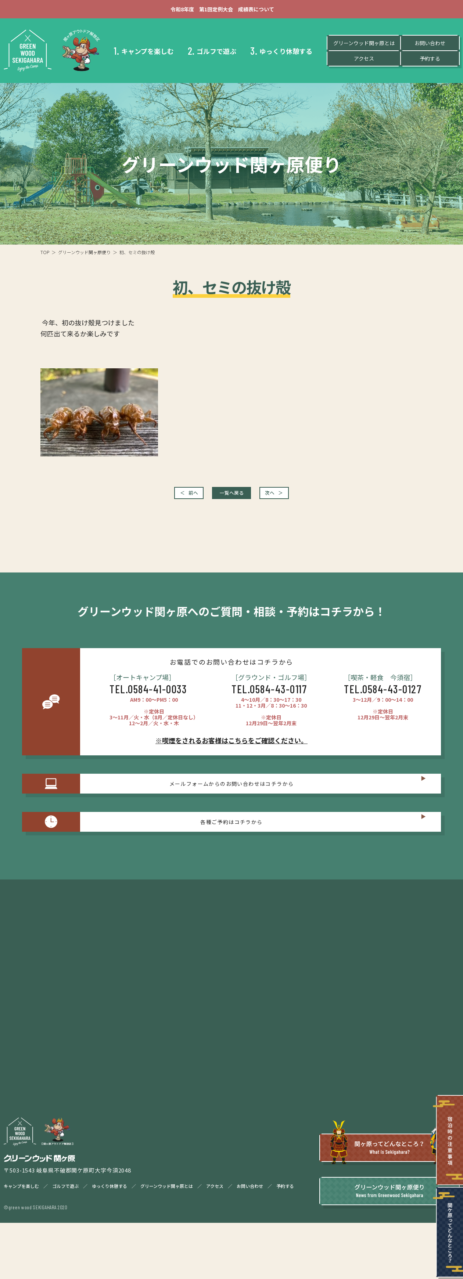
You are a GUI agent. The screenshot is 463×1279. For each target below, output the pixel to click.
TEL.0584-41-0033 (148, 696)
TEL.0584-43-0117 (269, 696)
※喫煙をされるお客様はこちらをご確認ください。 (231, 747)
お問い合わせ (429, 45)
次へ (296, 497)
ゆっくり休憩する (281, 53)
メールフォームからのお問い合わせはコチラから (232, 798)
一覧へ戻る (231, 497)
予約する (430, 60)
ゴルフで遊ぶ (212, 53)
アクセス (364, 60)
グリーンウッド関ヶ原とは (364, 45)
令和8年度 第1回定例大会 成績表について (231, 10)
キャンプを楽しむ (144, 53)
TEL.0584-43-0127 (382, 696)
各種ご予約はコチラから (231, 851)
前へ (166, 497)
